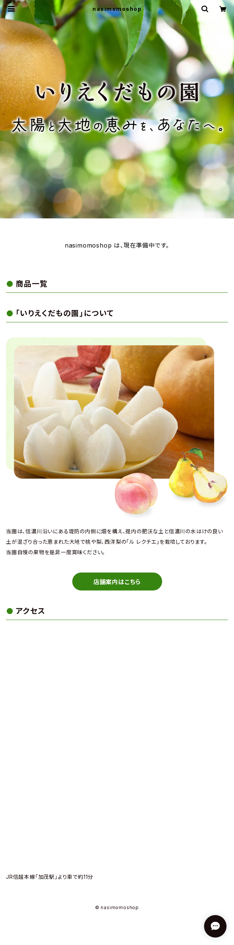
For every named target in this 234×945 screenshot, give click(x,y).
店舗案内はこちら (117, 582)
